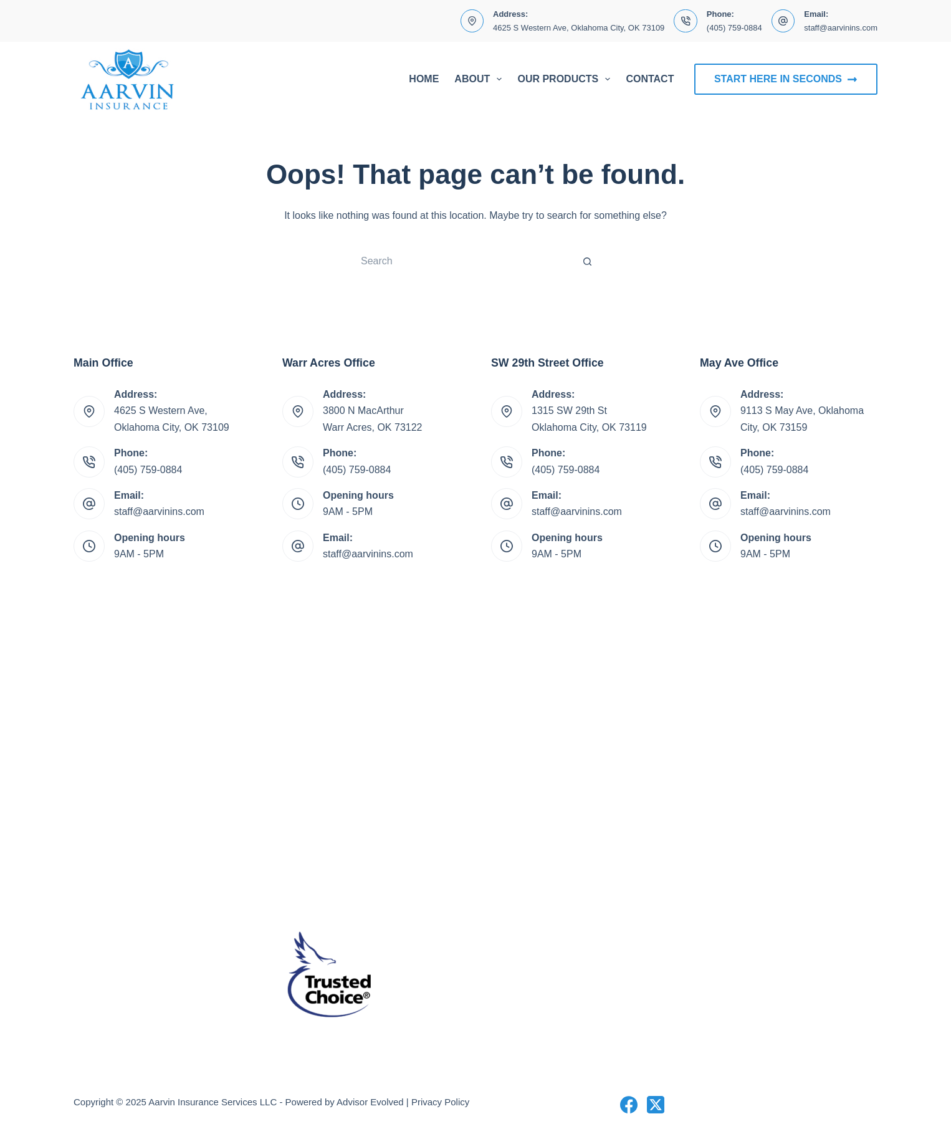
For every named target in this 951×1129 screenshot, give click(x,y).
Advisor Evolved (370, 1102)
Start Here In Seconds (786, 79)
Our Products (566, 79)
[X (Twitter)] (655, 1104)
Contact (650, 79)
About (480, 79)
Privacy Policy (440, 1102)
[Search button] (587, 261)
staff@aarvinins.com (840, 27)
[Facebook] (629, 1104)
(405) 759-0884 (734, 27)
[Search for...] (463, 261)
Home (424, 79)
